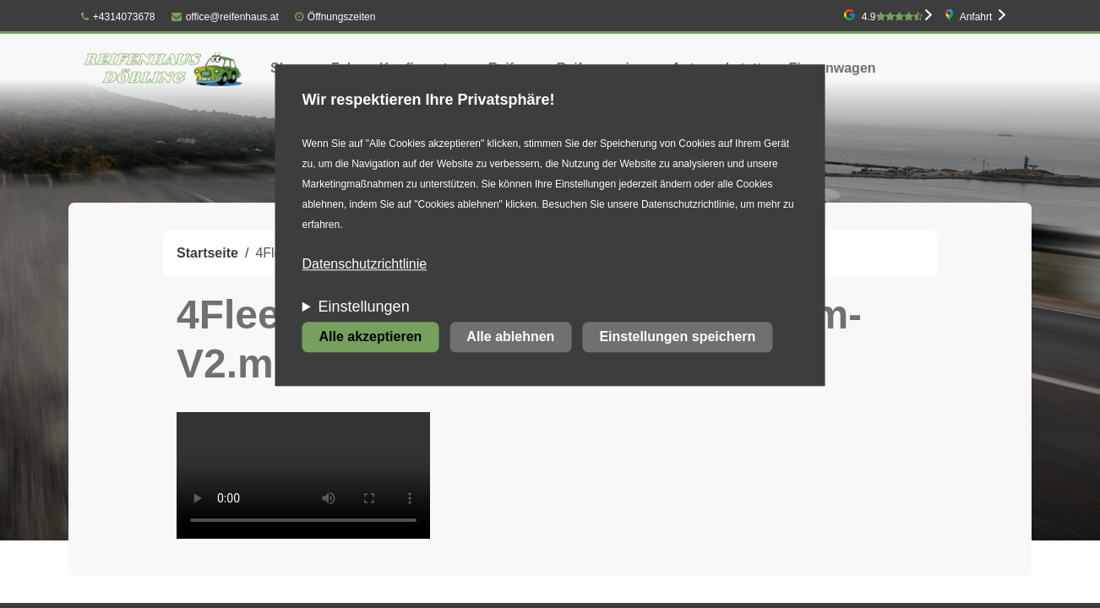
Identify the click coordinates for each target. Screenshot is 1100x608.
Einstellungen (364, 307)
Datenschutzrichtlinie (364, 265)
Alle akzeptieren (370, 337)
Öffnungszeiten (342, 17)
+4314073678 (118, 17)
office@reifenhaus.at (225, 17)
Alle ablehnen (510, 337)
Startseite (207, 253)
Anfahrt (976, 17)
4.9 (892, 17)
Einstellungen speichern (677, 337)
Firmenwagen (831, 68)
